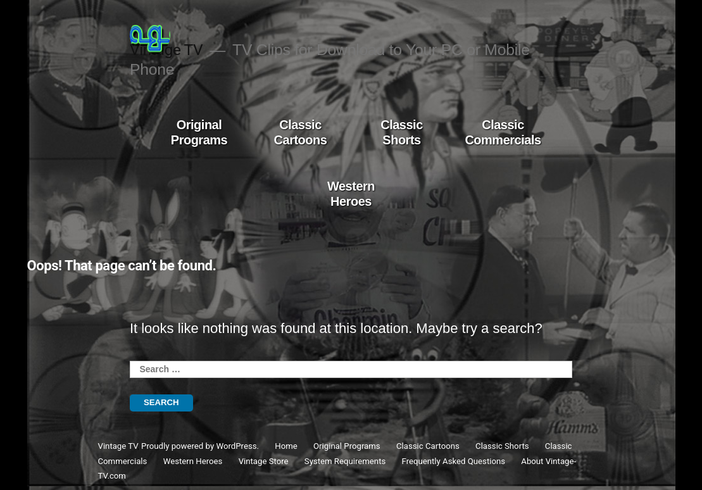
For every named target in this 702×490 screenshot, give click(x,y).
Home (286, 446)
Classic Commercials (503, 132)
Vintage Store (264, 461)
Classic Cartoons (300, 132)
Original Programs (199, 132)
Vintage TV (118, 446)
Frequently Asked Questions (453, 461)
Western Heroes (351, 193)
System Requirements (344, 461)
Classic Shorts (401, 132)
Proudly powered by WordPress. (201, 446)
